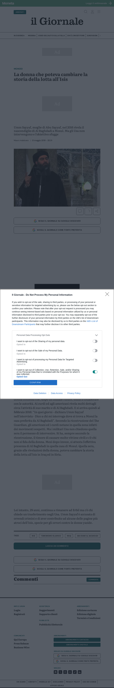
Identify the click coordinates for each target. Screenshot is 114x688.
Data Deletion (40, 393)
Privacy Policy (73, 393)
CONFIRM (35, 382)
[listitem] (57, 335)
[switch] (95, 341)
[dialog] (57, 344)
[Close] (108, 295)
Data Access (57, 393)
